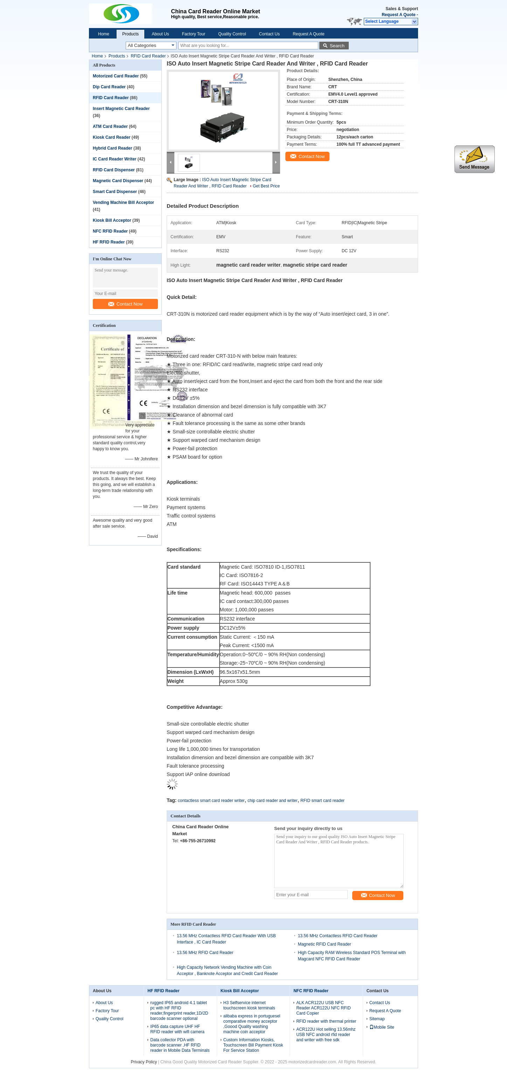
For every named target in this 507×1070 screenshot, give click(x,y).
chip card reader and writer (273, 800)
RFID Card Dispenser (114, 169)
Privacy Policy (144, 1061)
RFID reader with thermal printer (326, 1021)
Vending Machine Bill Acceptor (123, 202)
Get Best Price (266, 186)
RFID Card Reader (148, 56)
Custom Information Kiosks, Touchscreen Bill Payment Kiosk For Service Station (253, 1045)
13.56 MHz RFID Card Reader (205, 952)
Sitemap (377, 1018)
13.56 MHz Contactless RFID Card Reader (337, 935)
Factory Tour (193, 34)
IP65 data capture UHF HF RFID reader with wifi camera (177, 1029)
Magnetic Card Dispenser (118, 180)
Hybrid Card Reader (112, 148)
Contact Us (269, 34)
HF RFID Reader (109, 242)
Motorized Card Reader (116, 76)
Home (103, 34)
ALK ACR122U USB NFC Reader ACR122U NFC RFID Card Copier (323, 1008)
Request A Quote (398, 14)
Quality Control (232, 34)
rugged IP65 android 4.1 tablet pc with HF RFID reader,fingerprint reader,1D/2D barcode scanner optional (179, 1010)
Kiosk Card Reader (111, 137)
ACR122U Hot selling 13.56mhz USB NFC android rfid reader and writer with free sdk (325, 1034)
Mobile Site (381, 1027)
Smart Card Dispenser (115, 191)
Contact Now (125, 304)
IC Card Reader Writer (114, 159)
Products (130, 34)
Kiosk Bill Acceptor (112, 220)
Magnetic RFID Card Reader (324, 944)
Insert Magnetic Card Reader (121, 108)
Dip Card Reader (109, 86)
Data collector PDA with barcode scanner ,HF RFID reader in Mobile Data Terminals (179, 1045)
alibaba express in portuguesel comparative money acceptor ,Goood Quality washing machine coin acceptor (251, 1024)
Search (337, 45)
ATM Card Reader (110, 126)
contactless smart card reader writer (211, 800)
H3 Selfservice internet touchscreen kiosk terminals (249, 1005)
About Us (160, 34)
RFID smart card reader (322, 800)
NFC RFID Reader (110, 231)
